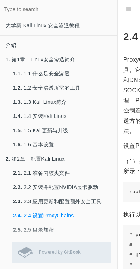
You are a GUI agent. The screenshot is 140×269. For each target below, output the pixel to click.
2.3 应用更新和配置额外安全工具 (57, 201)
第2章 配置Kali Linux (35, 159)
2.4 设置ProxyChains (43, 216)
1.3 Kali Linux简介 (40, 102)
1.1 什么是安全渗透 (41, 74)
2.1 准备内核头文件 (41, 173)
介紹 (11, 45)
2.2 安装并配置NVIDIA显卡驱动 (55, 187)
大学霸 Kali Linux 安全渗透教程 (43, 25)
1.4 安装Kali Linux (40, 116)
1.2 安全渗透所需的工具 (46, 88)
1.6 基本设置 (33, 145)
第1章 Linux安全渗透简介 (40, 59)
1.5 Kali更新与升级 (40, 130)
